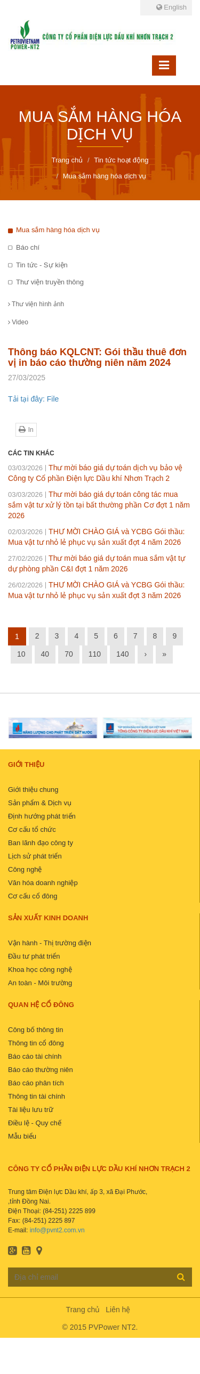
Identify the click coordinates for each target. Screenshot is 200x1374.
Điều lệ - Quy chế (34, 1123)
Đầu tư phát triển (34, 956)
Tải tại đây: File (33, 399)
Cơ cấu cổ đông (32, 896)
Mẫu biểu (22, 1136)
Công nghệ (25, 869)
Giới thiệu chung (33, 790)
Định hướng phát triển (42, 816)
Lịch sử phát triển (35, 856)
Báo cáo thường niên (40, 1070)
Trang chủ (83, 1309)
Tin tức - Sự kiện (42, 265)
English (171, 7)
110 (95, 654)
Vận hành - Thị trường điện (49, 943)
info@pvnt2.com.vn (57, 1230)
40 (45, 654)
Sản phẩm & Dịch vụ (39, 803)
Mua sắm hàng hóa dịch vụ (58, 230)
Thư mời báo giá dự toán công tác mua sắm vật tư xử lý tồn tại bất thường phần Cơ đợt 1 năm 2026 (99, 505)
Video (18, 322)
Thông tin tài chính (36, 1096)
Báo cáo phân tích (36, 1083)
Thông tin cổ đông (36, 1043)
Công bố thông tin (35, 1030)
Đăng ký (181, 1276)
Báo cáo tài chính (34, 1056)
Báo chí (27, 247)
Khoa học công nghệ (40, 970)
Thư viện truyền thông (50, 282)
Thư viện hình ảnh (36, 304)
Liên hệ (118, 1309)
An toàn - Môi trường (40, 983)
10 (21, 654)
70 (69, 654)
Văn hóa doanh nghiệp (43, 883)
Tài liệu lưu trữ (30, 1110)
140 (122, 654)
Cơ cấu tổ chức (32, 829)
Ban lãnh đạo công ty (40, 843)
